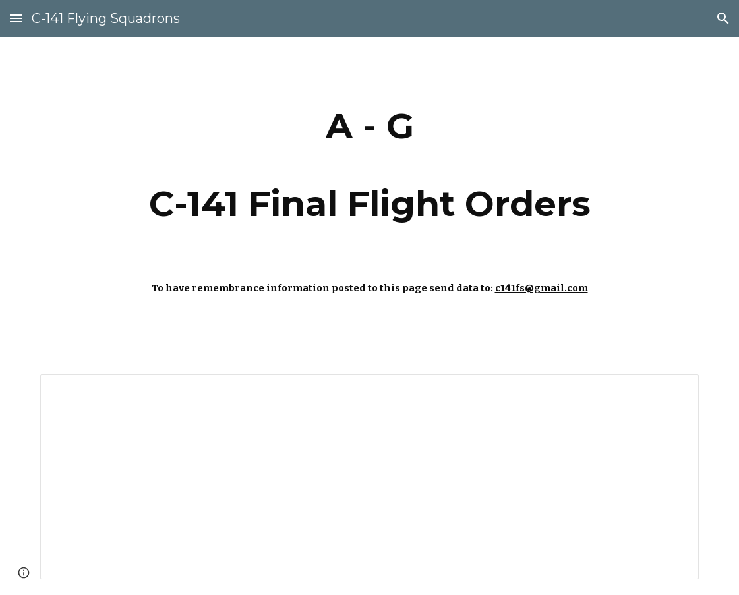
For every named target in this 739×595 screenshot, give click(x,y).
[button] (16, 18)
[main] (369, 165)
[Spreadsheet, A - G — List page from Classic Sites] (369, 476)
